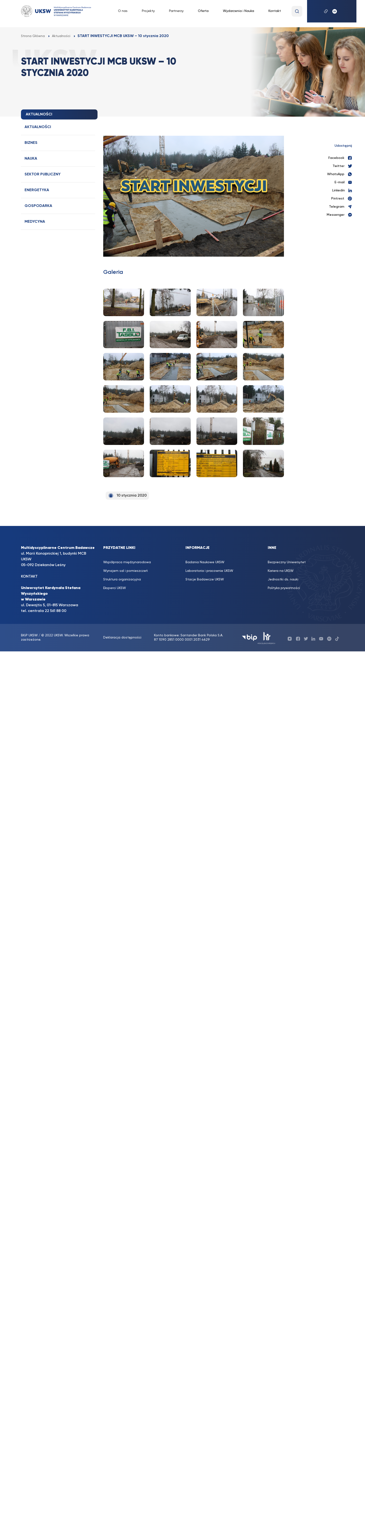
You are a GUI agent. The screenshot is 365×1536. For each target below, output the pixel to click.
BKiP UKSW (30, 635)
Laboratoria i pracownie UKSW (209, 571)
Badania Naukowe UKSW (204, 562)
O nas (123, 11)
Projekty (148, 11)
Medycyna (35, 222)
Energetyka (37, 190)
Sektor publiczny (43, 174)
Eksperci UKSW (114, 588)
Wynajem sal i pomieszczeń (125, 571)
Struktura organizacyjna (122, 579)
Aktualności (38, 127)
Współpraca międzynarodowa (127, 562)
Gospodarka (38, 206)
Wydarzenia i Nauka (238, 11)
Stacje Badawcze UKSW (204, 579)
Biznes (31, 143)
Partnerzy (176, 11)
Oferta (203, 11)
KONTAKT (29, 577)
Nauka (31, 159)
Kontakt (274, 11)
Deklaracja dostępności (122, 637)
